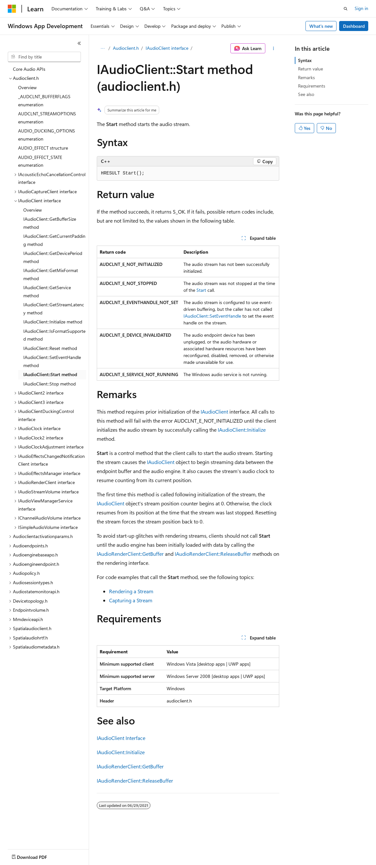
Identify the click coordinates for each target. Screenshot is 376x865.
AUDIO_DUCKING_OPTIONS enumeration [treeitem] (46, 135)
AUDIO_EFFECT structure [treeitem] (43, 148)
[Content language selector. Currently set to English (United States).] (37, 855)
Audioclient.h (126, 48)
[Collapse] (79, 43)
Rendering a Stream (131, 591)
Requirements (311, 86)
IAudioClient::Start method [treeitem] (50, 374)
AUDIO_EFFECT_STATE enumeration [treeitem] (40, 161)
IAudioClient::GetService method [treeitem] (47, 291)
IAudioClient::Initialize (242, 429)
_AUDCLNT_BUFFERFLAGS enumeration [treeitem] (44, 100)
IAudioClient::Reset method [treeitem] (50, 348)
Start (201, 290)
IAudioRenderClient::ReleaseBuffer (213, 553)
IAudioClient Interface (121, 737)
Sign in (361, 8)
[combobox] (44, 57)
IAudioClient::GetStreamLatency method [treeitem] (53, 308)
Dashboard (354, 26)
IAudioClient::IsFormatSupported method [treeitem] (54, 335)
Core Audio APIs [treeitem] (29, 69)
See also (306, 94)
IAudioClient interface (167, 48)
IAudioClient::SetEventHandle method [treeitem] (52, 361)
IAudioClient (214, 411)
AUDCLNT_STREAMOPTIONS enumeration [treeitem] (47, 118)
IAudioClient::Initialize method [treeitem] (52, 322)
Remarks (306, 77)
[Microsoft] (12, 9)
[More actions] (273, 48)
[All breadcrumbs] (102, 48)
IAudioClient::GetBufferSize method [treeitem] (49, 223)
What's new (321, 26)
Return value (310, 69)
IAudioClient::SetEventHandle (212, 316)
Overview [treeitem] (27, 87)
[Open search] (345, 9)
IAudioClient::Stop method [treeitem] (49, 384)
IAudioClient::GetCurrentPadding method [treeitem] (54, 240)
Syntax (305, 60)
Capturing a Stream (130, 600)
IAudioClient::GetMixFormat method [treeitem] (50, 274)
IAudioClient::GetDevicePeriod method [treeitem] (52, 257)
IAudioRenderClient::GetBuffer (130, 553)
